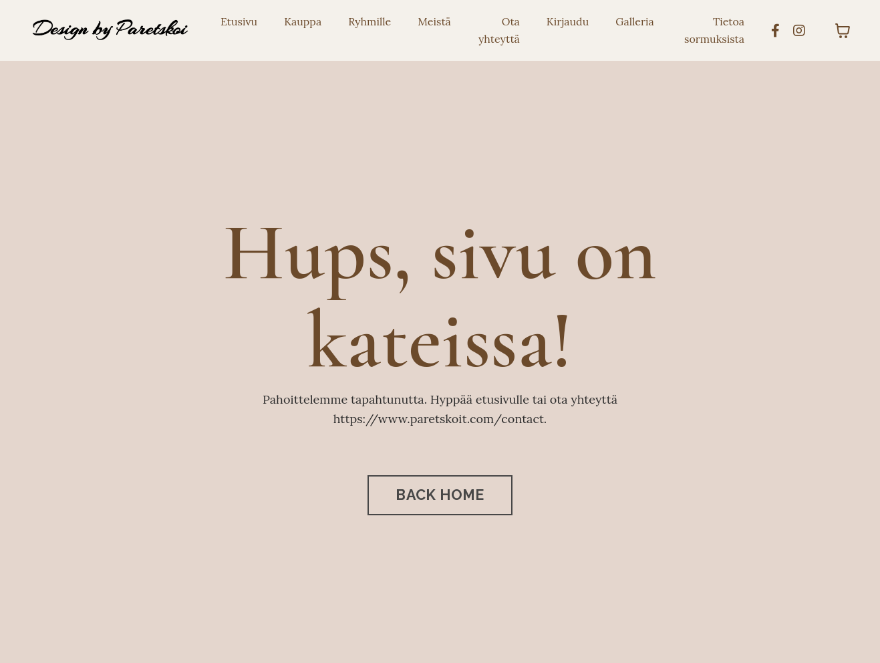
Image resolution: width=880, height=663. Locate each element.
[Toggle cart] (842, 30)
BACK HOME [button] (440, 495)
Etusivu (239, 21)
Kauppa (302, 21)
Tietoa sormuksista (714, 30)
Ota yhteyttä (499, 30)
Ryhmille (369, 21)
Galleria (634, 21)
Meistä (434, 21)
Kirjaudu (568, 21)
